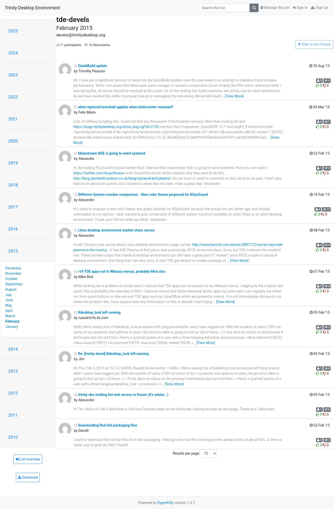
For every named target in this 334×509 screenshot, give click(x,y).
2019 (13, 162)
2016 (13, 228)
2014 (13, 349)
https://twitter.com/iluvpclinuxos (98, 173)
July (8, 295)
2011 (13, 415)
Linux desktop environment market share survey (114, 230)
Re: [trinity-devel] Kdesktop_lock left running (111, 354)
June (9, 300)
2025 (13, 30)
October (11, 279)
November (13, 273)
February (12, 321)
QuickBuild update (90, 66)
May (8, 305)
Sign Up (319, 8)
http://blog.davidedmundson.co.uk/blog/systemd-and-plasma (121, 178)
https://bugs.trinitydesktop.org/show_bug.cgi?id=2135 (116, 127)
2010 (13, 437)
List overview (27, 459)
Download (28, 477)
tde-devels (72, 19)
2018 (13, 184)
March (10, 316)
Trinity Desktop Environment (32, 7)
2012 (13, 393)
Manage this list (274, 8)
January (11, 327)
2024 (13, 52)
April (9, 311)
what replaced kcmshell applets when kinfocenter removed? (123, 107)
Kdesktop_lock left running (97, 312)
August (10, 289)
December (13, 268)
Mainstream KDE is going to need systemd (109, 153)
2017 (13, 206)
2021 (13, 118)
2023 (13, 74)
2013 (13, 371)
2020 (13, 140)
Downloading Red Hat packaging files (105, 425)
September (14, 284)
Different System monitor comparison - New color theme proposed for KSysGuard (141, 195)
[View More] (234, 96)
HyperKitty (165, 503)
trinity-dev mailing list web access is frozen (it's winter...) (121, 395)
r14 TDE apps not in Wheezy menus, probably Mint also (119, 271)
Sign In (300, 8)
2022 (13, 96)
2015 (13, 250)
